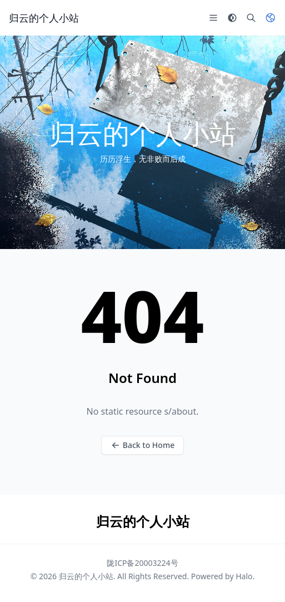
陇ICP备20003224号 (142, 563)
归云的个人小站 (86, 576)
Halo (244, 576)
